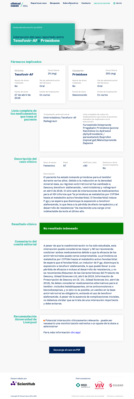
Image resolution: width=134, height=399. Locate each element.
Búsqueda (55, 3)
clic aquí (75, 332)
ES (120, 3)
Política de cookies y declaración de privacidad (88, 396)
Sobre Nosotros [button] (70, 3)
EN (117, 3)
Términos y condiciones (115, 396)
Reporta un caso (39, 3)
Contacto (86, 3)
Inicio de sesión (102, 3)
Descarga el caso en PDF (67, 350)
